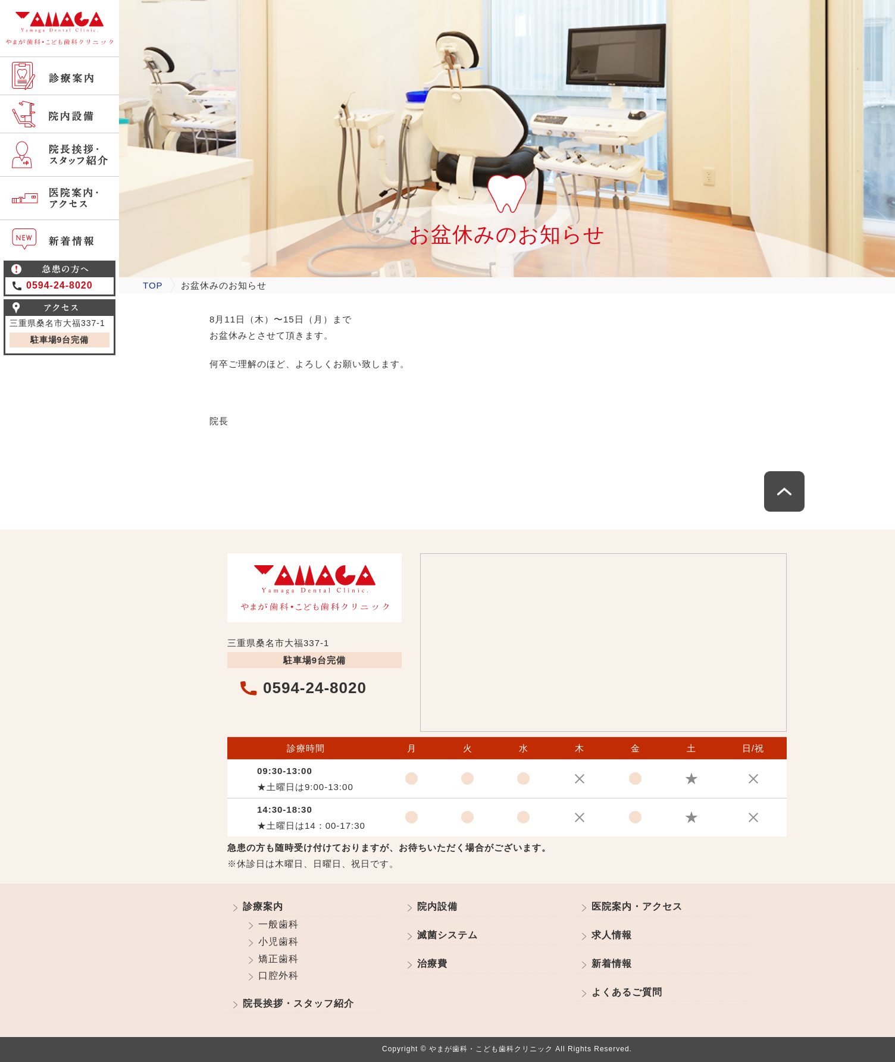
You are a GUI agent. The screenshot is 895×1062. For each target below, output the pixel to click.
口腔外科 (278, 975)
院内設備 (437, 906)
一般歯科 (278, 924)
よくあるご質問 (627, 992)
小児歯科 (278, 941)
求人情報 (612, 935)
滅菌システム (447, 935)
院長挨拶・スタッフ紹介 (298, 1003)
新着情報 (612, 963)
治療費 (432, 963)
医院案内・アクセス (637, 906)
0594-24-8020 (59, 285)
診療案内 (263, 906)
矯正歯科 (278, 959)
